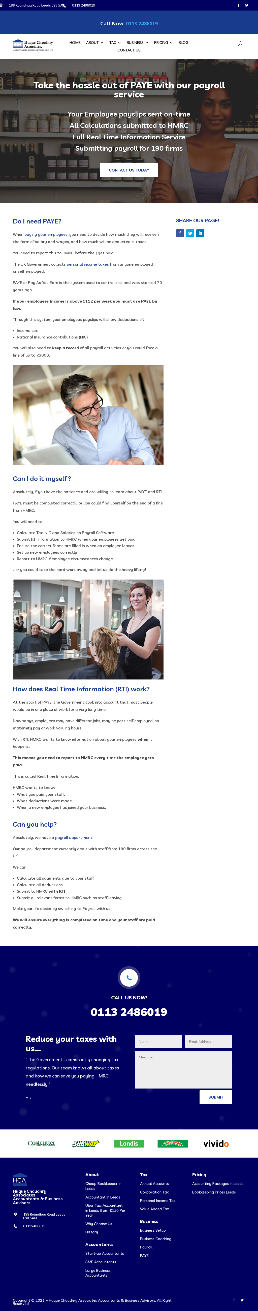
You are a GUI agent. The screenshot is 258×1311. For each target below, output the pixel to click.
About (92, 43)
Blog (183, 43)
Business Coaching (155, 1238)
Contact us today (129, 170)
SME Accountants (100, 1262)
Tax (112, 43)
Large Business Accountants (98, 1273)
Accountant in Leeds (102, 1197)
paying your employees (46, 234)
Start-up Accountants (104, 1253)
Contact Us (129, 50)
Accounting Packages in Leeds (217, 1183)
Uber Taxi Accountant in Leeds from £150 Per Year (105, 1210)
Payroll (146, 1247)
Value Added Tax (154, 1209)
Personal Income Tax (157, 1200)
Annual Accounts (154, 1183)
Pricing (161, 43)
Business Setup (153, 1230)
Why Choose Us (98, 1223)
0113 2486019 (142, 23)
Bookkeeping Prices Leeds (214, 1192)
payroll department (73, 837)
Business (135, 43)
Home (75, 43)
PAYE (144, 1255)
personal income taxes (88, 264)
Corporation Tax (154, 1192)
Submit (215, 1097)
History (91, 1232)
